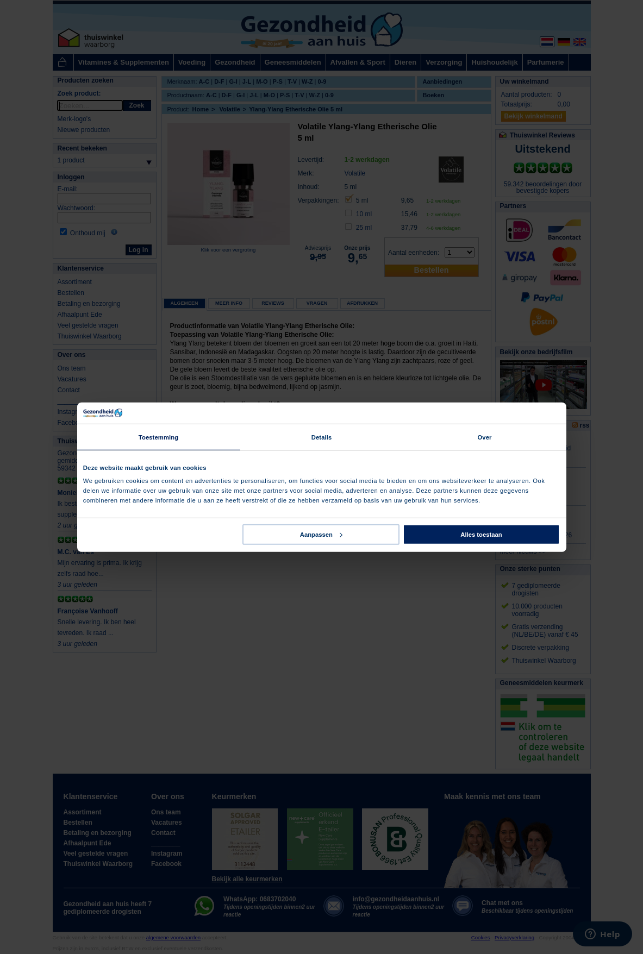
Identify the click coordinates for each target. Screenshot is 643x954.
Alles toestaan (481, 534)
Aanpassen (321, 534)
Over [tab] (484, 437)
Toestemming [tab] (158, 437)
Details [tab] (321, 437)
